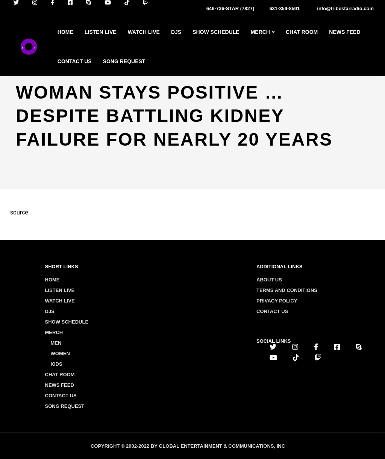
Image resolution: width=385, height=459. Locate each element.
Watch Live (144, 32)
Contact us (272, 311)
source (19, 212)
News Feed (344, 32)
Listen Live (101, 32)
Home (65, 32)
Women (60, 353)
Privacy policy (276, 301)
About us (269, 280)
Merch (260, 32)
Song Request (124, 61)
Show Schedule (215, 32)
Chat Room (302, 32)
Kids (56, 364)
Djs (176, 32)
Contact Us (75, 61)
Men (56, 343)
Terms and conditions (286, 290)
